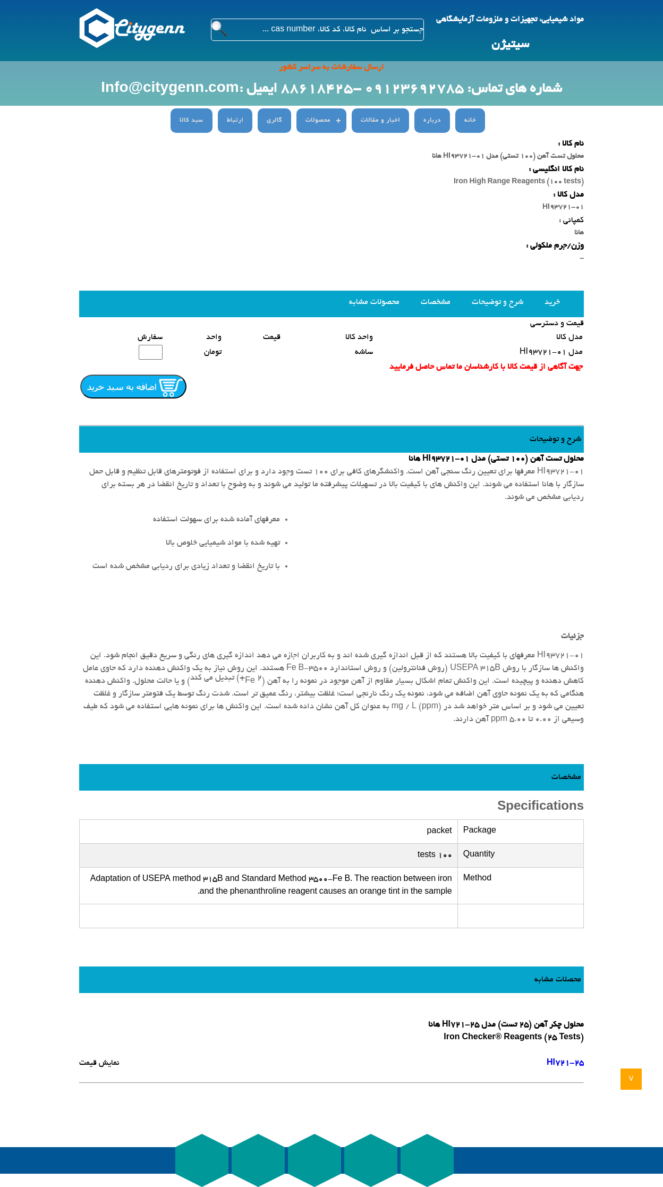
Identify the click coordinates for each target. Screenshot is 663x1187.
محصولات (317, 120)
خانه (470, 120)
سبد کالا (191, 120)
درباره (432, 120)
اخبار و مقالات (380, 120)
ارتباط (235, 120)
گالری (274, 120)
